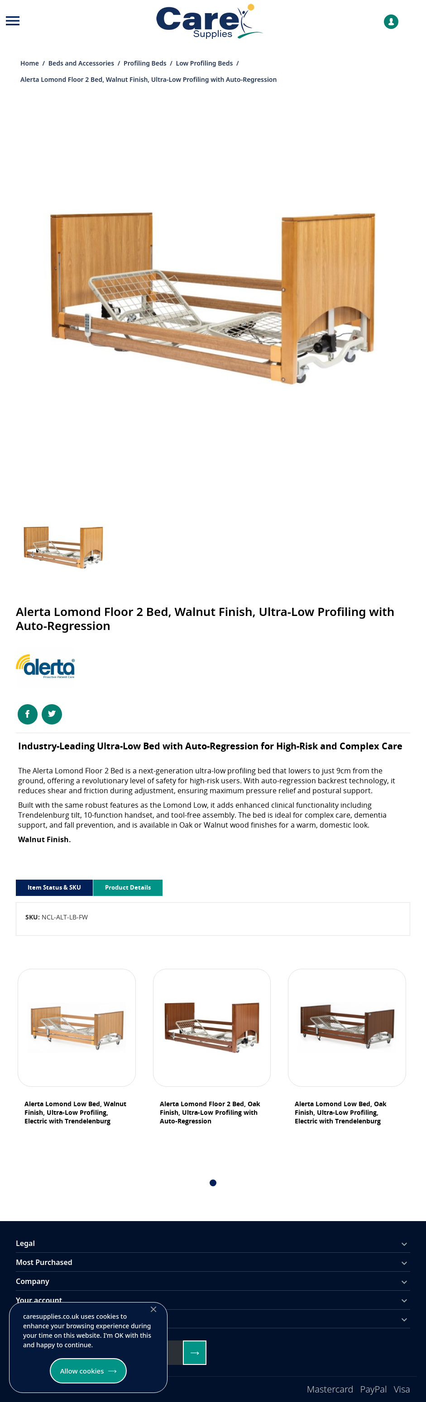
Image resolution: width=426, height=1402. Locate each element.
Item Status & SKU (54, 887)
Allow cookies (82, 1370)
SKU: (32, 917)
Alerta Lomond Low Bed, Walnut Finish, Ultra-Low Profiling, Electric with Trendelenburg (75, 1112)
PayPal (373, 1389)
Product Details (128, 887)
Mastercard (330, 1389)
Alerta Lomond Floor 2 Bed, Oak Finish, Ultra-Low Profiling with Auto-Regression (210, 1112)
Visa (402, 1389)
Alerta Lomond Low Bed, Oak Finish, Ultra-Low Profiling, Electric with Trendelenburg (341, 1112)
